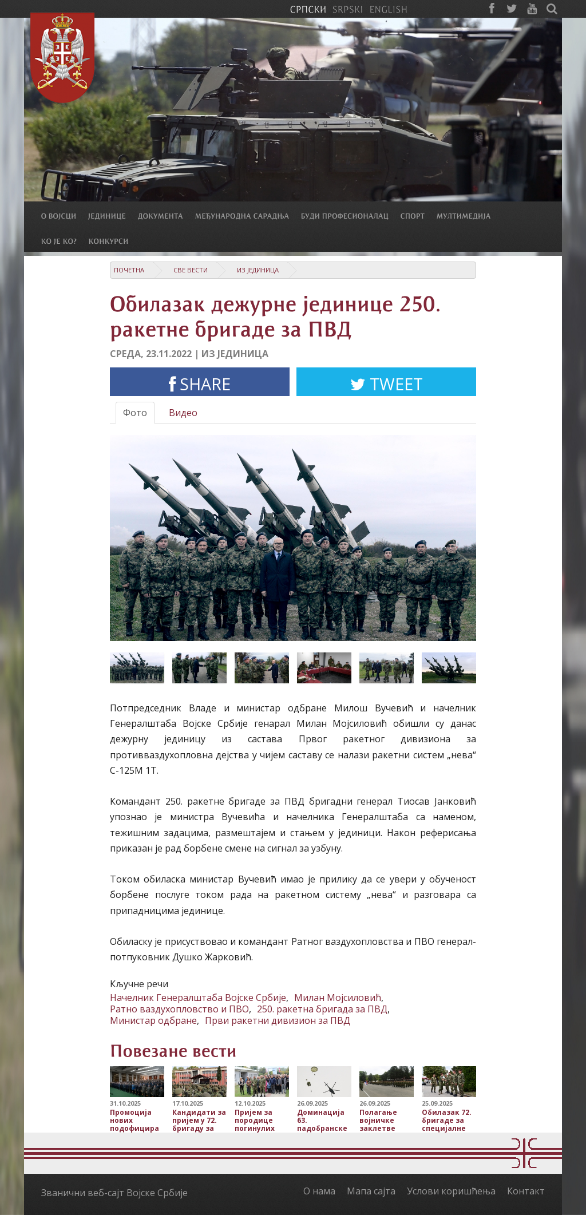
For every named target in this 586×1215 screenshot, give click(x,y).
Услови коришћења (451, 1191)
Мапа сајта (371, 1191)
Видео (183, 412)
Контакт (526, 1191)
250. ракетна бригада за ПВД (322, 1009)
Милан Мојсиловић (337, 997)
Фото (135, 412)
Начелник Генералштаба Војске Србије (198, 997)
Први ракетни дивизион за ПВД (277, 1020)
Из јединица (258, 270)
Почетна (129, 270)
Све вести (190, 270)
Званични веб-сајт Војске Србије (114, 1192)
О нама (319, 1191)
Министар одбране (153, 1020)
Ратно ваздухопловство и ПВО (179, 1009)
